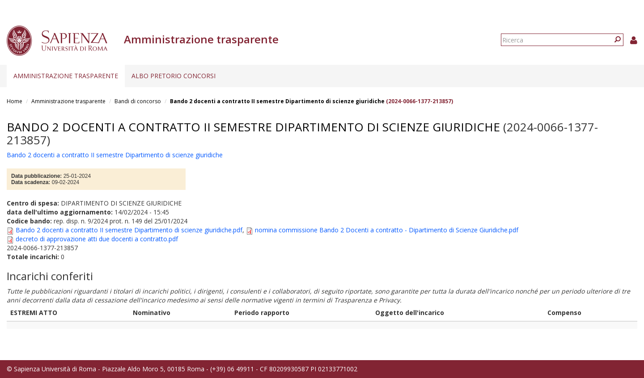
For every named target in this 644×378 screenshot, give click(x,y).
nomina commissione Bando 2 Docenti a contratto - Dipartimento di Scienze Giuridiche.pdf (386, 230)
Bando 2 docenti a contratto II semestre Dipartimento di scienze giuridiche (277, 101)
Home (14, 101)
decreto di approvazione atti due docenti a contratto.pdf (97, 239)
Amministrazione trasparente (65, 75)
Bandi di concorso (137, 101)
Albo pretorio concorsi (173, 75)
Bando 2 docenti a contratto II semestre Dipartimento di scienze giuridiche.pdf (129, 230)
